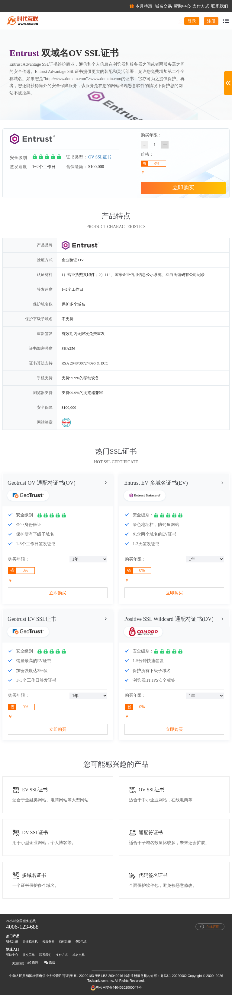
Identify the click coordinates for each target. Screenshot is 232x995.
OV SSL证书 (99, 157)
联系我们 (45, 954)
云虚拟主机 (30, 941)
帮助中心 (12, 954)
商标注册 (65, 941)
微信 (49, 962)
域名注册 (12, 941)
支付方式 (62, 954)
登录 (192, 21)
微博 (32, 962)
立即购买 (183, 188)
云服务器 (48, 941)
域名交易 (78, 954)
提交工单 (29, 954)
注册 (211, 21)
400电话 (81, 941)
